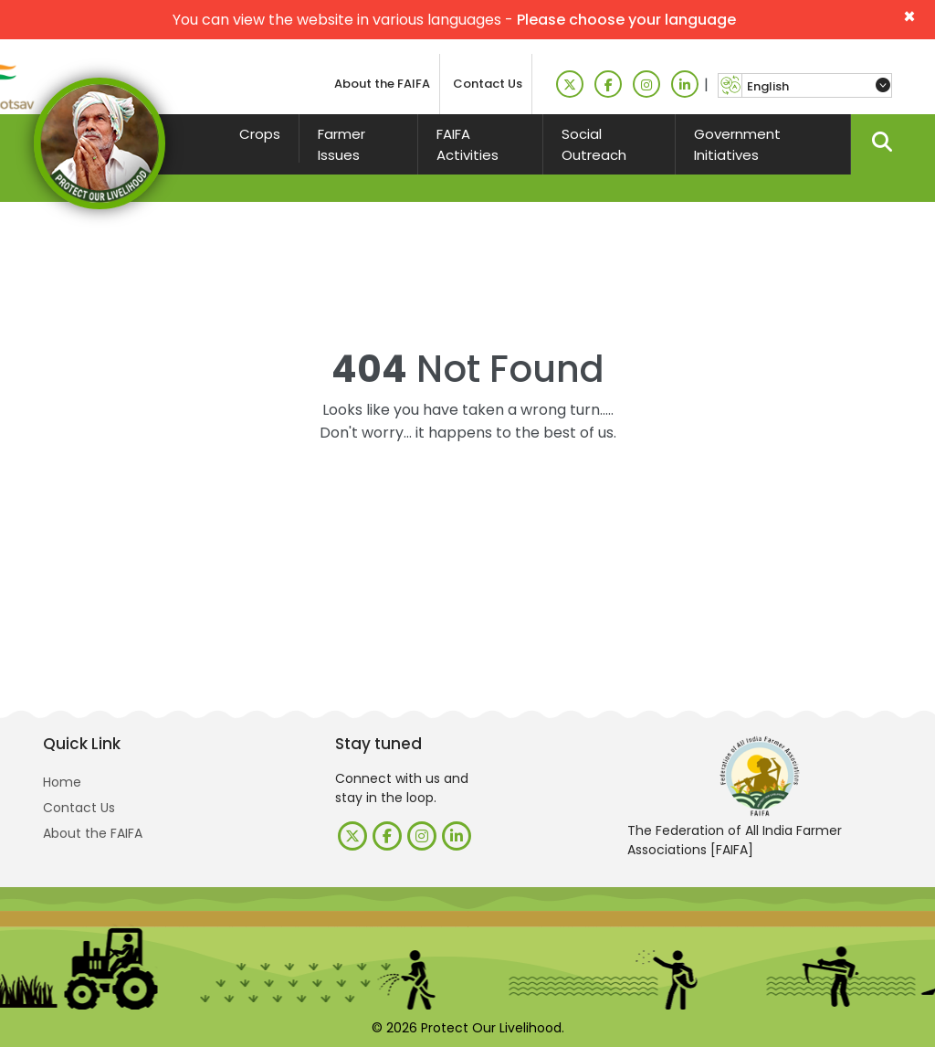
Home (62, 782)
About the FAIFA (382, 83)
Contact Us (487, 83)
